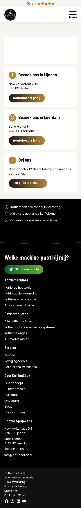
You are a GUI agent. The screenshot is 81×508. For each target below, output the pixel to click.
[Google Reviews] (40, 4)
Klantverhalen (14, 412)
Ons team (11, 401)
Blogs (8, 406)
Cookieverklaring (15, 482)
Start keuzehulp (27, 269)
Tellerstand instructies (20, 367)
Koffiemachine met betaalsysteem (29, 327)
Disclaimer (11, 491)
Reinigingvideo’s (15, 361)
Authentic (11, 395)
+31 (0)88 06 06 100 (28, 183)
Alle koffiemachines (18, 321)
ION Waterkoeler (16, 339)
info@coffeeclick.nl (18, 455)
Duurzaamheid (14, 389)
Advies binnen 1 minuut (20, 305)
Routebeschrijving (26, 98)
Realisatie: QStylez (16, 495)
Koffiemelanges (15, 333)
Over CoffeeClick (17, 375)
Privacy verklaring (15, 486)
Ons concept (13, 383)
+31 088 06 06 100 (16, 449)
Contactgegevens (18, 421)
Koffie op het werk (17, 287)
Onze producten (16, 314)
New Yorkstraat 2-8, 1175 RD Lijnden (18, 430)
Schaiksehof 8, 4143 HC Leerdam (17, 441)
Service (10, 347)
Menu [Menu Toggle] (73, 14)
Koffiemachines (16, 280)
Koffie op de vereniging (20, 293)
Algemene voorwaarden (19, 477)
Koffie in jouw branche (20, 299)
